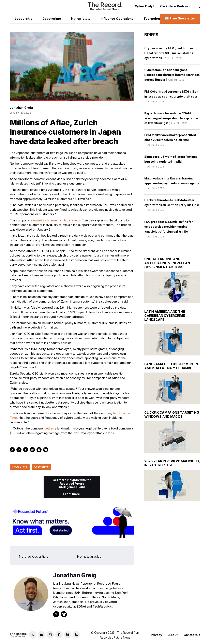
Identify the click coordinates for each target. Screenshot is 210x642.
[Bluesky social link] (67, 634)
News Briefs (19, 466)
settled (49, 428)
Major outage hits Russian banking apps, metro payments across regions (171, 183)
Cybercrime (41, 466)
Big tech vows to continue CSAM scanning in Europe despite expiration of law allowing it (171, 118)
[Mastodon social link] (58, 634)
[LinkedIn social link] (41, 634)
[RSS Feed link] (76, 634)
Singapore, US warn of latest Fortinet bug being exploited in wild (170, 161)
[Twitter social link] (32, 634)
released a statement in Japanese (53, 220)
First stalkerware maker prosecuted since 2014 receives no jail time (170, 139)
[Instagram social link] (50, 634)
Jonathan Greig (21, 108)
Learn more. (72, 494)
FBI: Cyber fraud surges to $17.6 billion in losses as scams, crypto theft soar (171, 96)
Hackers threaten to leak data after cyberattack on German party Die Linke (172, 204)
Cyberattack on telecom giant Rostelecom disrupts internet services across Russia (172, 74)
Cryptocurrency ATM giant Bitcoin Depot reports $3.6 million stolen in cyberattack (169, 53)
